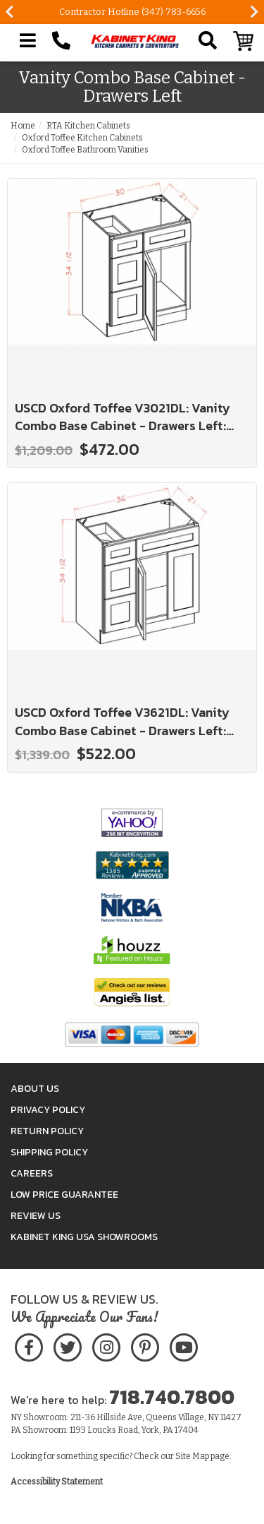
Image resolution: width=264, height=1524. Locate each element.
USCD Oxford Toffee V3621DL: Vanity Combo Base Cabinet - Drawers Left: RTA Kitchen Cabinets (122, 721)
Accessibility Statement (57, 1482)
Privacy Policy (48, 1109)
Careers (32, 1173)
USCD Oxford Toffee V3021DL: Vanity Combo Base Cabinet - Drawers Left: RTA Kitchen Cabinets (122, 417)
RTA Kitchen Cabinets (88, 126)
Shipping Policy (49, 1152)
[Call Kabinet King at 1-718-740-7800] (61, 41)
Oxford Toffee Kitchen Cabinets (82, 138)
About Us (35, 1088)
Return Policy (47, 1131)
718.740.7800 (171, 1397)
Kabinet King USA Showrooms (84, 1237)
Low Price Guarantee (64, 1194)
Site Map (192, 1456)
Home (23, 126)
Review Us (36, 1215)
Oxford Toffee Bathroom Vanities (85, 150)
